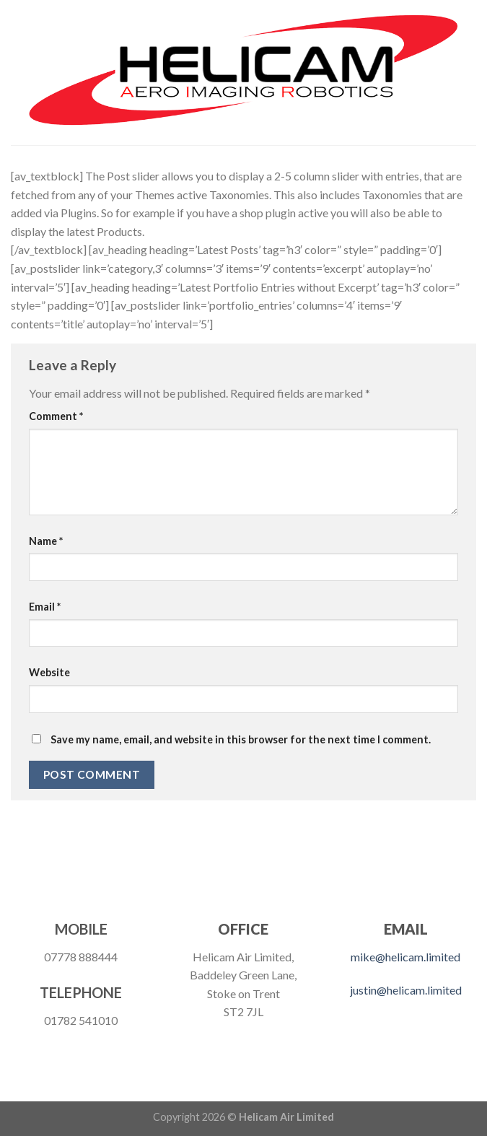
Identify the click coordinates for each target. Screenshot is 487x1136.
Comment (56, 416)
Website (49, 672)
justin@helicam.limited (406, 990)
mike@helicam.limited (405, 957)
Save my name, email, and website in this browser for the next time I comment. (241, 739)
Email (45, 606)
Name (46, 541)
